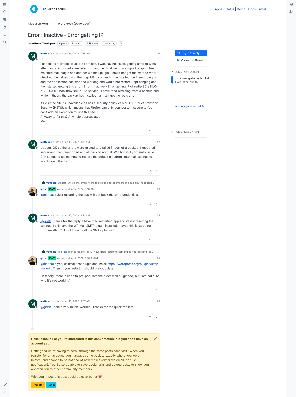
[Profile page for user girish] (32, 191)
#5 (158, 258)
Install (262, 9)
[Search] (5, 42)
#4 (158, 215)
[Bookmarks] (5, 35)
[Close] (155, 339)
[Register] (291, 12)
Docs (252, 9)
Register (38, 384)
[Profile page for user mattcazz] (32, 56)
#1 (158, 53)
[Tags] (5, 20)
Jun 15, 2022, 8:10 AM (77, 141)
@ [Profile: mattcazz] (48, 195)
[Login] (291, 5)
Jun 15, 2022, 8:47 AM (77, 301)
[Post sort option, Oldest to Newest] (191, 60)
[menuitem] (291, 5)
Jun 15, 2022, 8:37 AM (81, 258)
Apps (218, 9)
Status (229, 9)
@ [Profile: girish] (45, 221)
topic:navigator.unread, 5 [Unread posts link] (189, 106)
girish (43, 188)
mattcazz (46, 53)
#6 (158, 301)
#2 (158, 141)
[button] (5, 385)
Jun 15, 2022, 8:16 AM (81, 188)
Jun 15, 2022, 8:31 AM (77, 215)
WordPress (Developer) (42, 43)
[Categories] (5, 5)
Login (51, 384)
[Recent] (5, 12)
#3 (158, 188)
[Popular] (5, 27)
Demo (241, 9)
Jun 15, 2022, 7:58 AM (77, 53)
